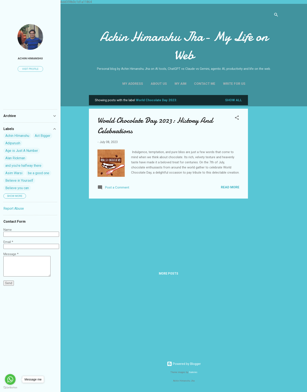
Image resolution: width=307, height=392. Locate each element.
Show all (233, 100)
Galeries (193, 372)
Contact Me (204, 84)
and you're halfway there (23, 166)
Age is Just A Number (21, 151)
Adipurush (12, 143)
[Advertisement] (265, 159)
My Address (132, 84)
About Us (159, 84)
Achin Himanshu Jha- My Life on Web (184, 45)
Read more (230, 187)
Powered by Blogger (184, 364)
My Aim (180, 84)
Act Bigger (42, 136)
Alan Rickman (15, 158)
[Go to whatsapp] (10, 379)
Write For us (234, 84)
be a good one (38, 173)
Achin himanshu (30, 58)
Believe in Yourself (19, 180)
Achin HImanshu (17, 136)
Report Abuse (13, 208)
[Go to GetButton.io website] (10, 387)
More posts (168, 273)
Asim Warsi (13, 173)
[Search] (276, 15)
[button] (236, 118)
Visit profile (30, 68)
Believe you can (17, 188)
